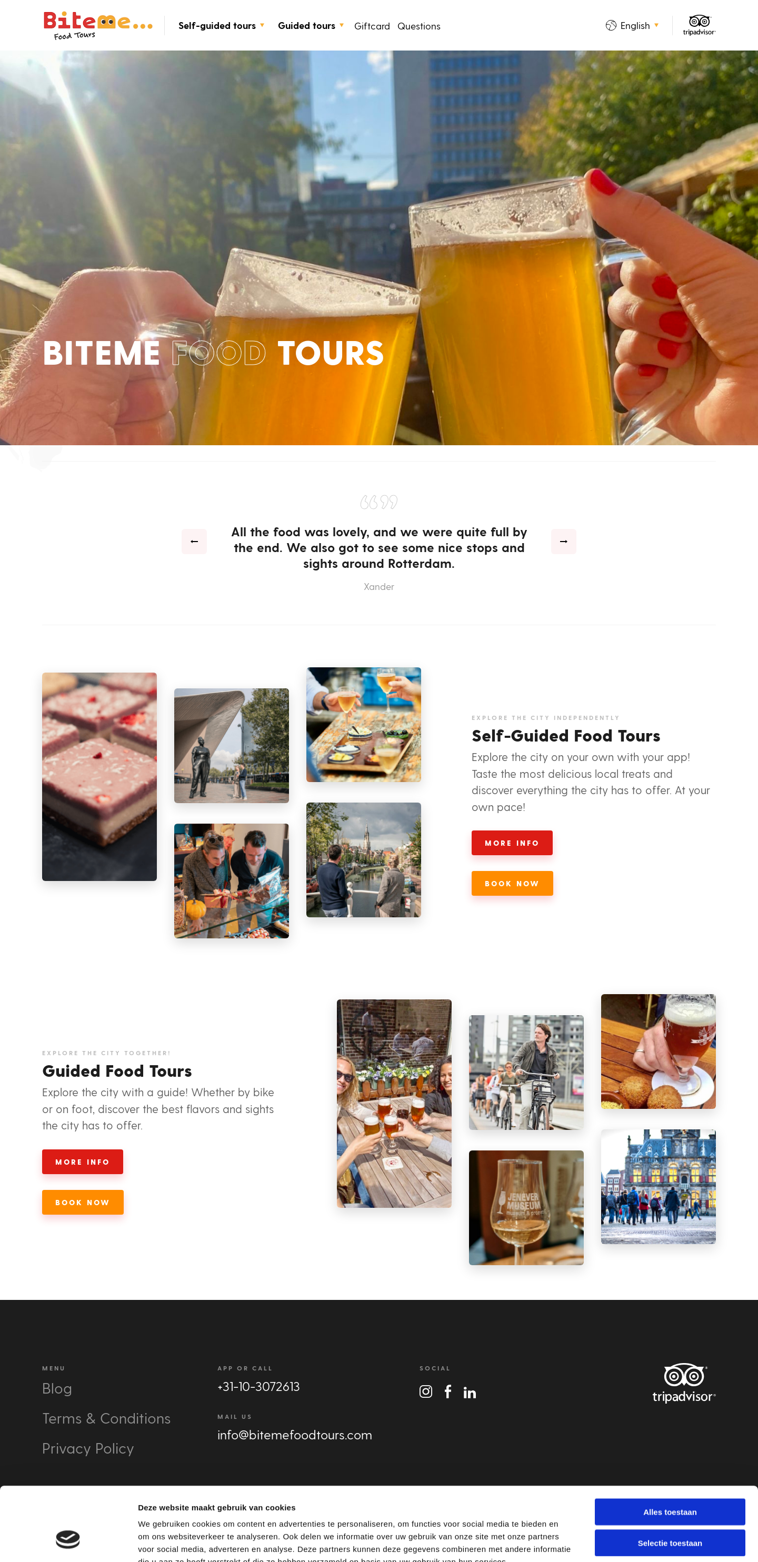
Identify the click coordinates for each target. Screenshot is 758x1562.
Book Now (512, 883)
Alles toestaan (670, 1448)
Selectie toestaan (670, 1479)
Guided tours (311, 25)
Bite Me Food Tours (98, 25)
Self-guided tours (221, 25)
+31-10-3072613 (258, 1386)
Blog (57, 1387)
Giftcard (372, 25)
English (632, 25)
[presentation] (194, 541)
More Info (512, 842)
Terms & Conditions (106, 1417)
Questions (419, 25)
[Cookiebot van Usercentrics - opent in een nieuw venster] (68, 1541)
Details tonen (569, 1541)
